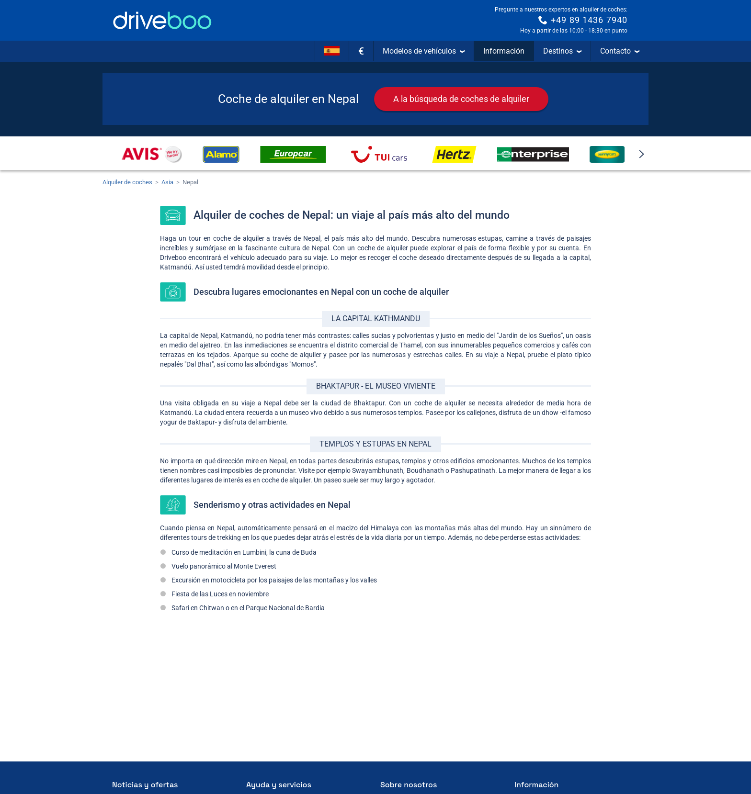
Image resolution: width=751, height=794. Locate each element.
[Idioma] (332, 51)
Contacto (619, 51)
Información (503, 51)
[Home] (162, 20)
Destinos (562, 51)
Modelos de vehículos (424, 51)
